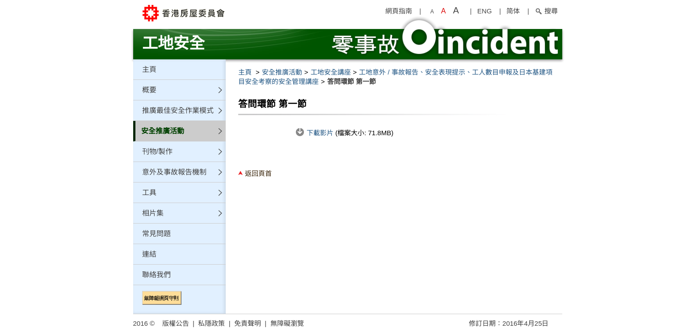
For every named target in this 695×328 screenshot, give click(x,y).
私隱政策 (211, 323)
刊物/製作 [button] (157, 151)
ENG (484, 11)
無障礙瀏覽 (287, 323)
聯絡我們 (156, 274)
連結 (149, 254)
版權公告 (175, 323)
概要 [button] (149, 90)
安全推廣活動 (282, 72)
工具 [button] (149, 192)
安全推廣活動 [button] (162, 131)
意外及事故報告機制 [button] (174, 172)
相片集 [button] (153, 213)
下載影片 (321, 133)
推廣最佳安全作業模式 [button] (178, 110)
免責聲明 (247, 323)
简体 (513, 11)
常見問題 (156, 233)
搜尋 (546, 11)
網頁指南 (398, 11)
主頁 (149, 69)
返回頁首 (258, 173)
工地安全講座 (331, 72)
